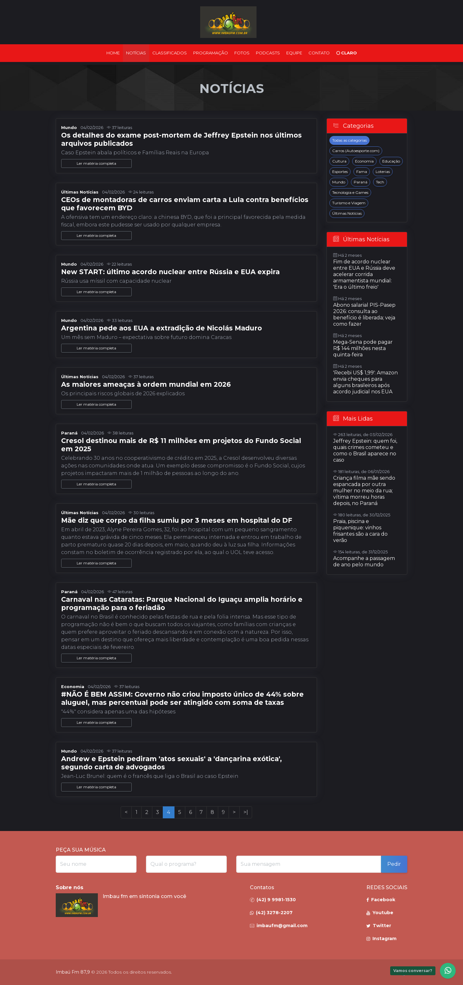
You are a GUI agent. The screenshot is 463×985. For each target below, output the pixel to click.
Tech (380, 182)
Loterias (383, 171)
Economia (364, 161)
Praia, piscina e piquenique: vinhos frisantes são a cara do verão (360, 530)
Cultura (339, 161)
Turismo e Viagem (348, 202)
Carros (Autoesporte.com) (355, 150)
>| (246, 812)
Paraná (360, 182)
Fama (361, 171)
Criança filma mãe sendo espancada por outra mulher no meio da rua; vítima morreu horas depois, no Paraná (364, 490)
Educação (391, 161)
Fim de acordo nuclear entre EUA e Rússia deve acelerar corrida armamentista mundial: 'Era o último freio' (364, 274)
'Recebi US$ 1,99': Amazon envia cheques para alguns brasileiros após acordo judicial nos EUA (365, 382)
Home (113, 52)
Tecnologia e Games (350, 192)
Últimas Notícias (347, 213)
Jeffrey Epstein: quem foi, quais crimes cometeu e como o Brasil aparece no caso (365, 450)
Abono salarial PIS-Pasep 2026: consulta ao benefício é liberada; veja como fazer (364, 314)
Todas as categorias (349, 140)
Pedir (394, 864)
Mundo (338, 182)
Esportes (340, 171)
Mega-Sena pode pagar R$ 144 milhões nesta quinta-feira (363, 348)
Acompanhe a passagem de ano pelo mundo (364, 561)
